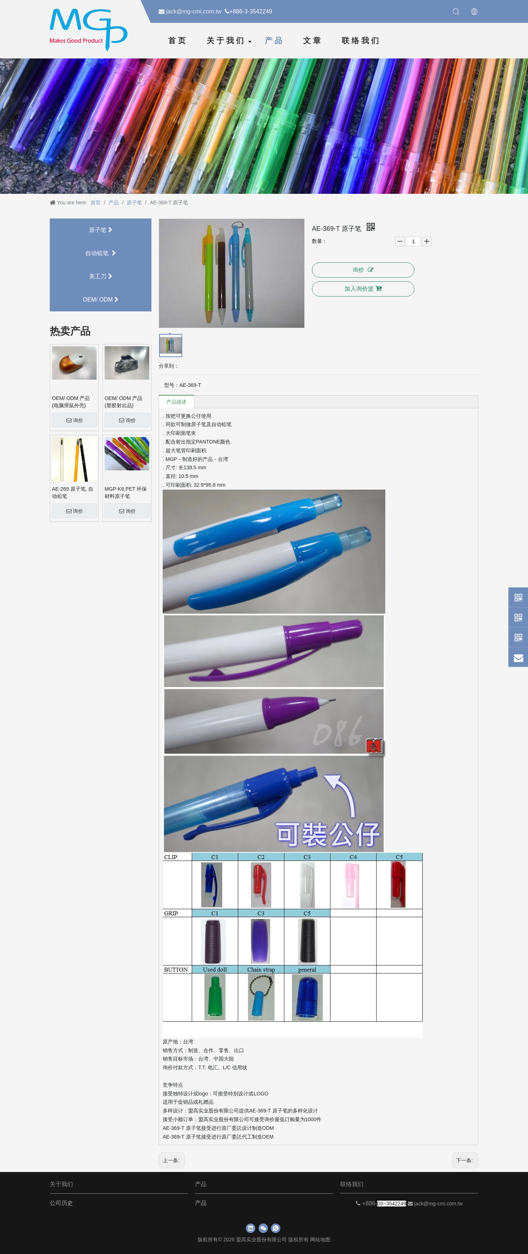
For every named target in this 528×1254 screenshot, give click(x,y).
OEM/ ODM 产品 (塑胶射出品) (123, 401)
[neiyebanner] (264, 125)
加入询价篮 (363, 288)
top (517, 1227)
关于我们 (226, 40)
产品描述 (176, 402)
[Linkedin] (250, 1228)
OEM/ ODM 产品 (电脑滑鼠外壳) (71, 401)
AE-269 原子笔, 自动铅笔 (72, 492)
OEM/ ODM (100, 300)
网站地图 (320, 1239)
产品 (274, 40)
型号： (171, 385)
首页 (178, 40)
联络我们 (361, 40)
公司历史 (61, 1203)
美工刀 (100, 276)
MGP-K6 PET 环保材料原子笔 (126, 492)
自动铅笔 (100, 253)
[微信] (263, 1228)
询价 (74, 420)
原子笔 (100, 230)
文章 (313, 40)
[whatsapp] (275, 1228)
